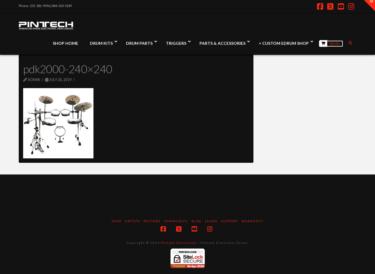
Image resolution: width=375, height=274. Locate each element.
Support (229, 221)
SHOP (117, 221)
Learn (211, 221)
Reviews (152, 221)
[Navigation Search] (351, 43)
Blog (197, 221)
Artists (132, 221)
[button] (369, 5)
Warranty (252, 221)
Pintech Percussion (179, 242)
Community (176, 221)
